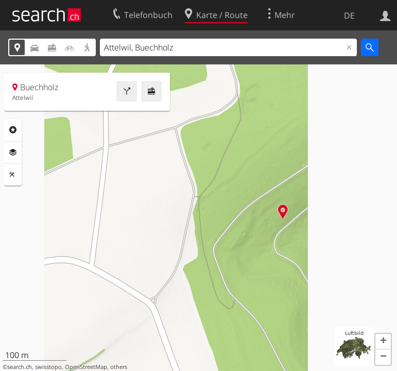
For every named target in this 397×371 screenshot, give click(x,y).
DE (349, 15)
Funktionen (13, 174)
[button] (383, 341)
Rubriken (13, 130)
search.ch (19, 366)
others (118, 366)
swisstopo (48, 366)
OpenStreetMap (86, 366)
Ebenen (13, 152)
